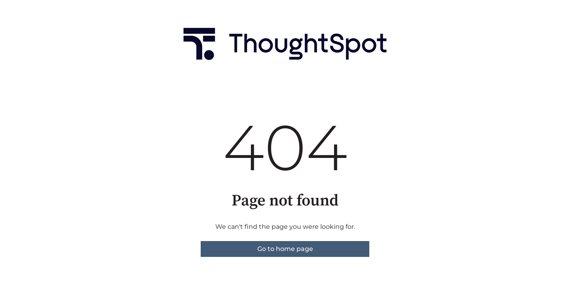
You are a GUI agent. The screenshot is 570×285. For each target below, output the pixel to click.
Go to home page (285, 249)
